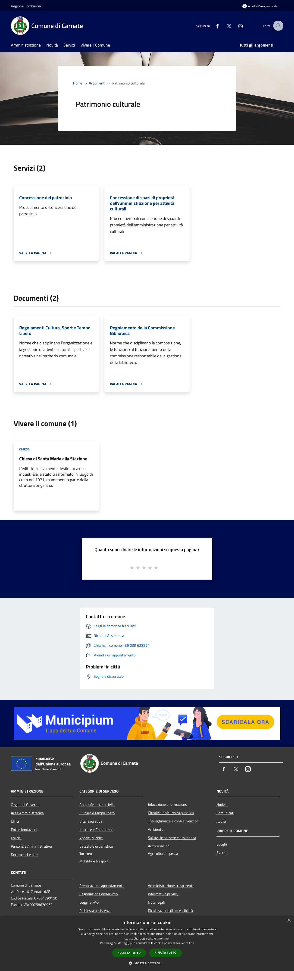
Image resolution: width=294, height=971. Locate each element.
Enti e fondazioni (24, 829)
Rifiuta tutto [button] (166, 953)
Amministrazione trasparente (171, 885)
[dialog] (147, 943)
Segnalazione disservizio (98, 894)
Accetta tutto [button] (129, 953)
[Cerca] (277, 25)
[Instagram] (236, 25)
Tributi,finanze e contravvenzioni (174, 821)
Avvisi (221, 821)
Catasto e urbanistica (96, 846)
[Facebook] (213, 25)
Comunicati (225, 813)
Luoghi (221, 844)
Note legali (156, 902)
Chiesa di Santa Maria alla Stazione (53, 458)
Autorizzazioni (159, 846)
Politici (16, 838)
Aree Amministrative (27, 813)
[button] (147, 963)
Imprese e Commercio (96, 829)
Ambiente (155, 829)
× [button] (289, 920)
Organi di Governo (25, 804)
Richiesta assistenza (95, 910)
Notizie (222, 804)
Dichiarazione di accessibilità (170, 910)
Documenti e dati (24, 854)
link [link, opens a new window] (191, 943)
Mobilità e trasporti (94, 861)
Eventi (221, 852)
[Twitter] (224, 25)
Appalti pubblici (91, 838)
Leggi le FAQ (89, 902)
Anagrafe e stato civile (97, 804)
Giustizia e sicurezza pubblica (171, 812)
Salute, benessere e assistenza (172, 837)
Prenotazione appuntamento (101, 885)
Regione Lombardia (26, 6)
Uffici (15, 821)
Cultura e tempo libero (97, 813)
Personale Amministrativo (31, 846)
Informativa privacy (163, 894)
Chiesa (24, 449)
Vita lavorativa (90, 821)
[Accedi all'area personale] (259, 6)
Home (77, 83)
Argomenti (97, 83)
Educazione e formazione (167, 804)
